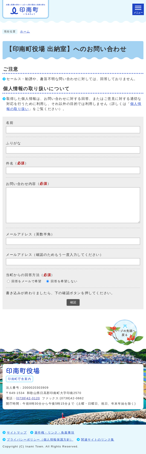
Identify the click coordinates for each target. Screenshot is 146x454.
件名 (9, 163)
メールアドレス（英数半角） (30, 234)
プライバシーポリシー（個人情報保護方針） (40, 439)
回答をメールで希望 (26, 281)
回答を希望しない (64, 281)
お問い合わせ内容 (21, 184)
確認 (73, 302)
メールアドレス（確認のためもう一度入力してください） (55, 254)
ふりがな (13, 143)
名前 (9, 123)
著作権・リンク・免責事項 (54, 432)
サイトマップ (17, 432)
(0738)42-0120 (28, 398)
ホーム (25, 31)
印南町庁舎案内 (19, 379)
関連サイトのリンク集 (97, 439)
